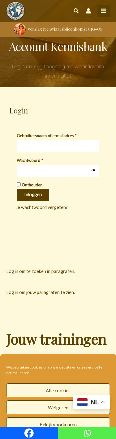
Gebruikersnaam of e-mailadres (53, 135)
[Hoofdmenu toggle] (103, 11)
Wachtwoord (36, 159)
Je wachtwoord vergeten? (42, 207)
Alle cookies (58, 390)
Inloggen (33, 194)
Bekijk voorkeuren (58, 424)
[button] (76, 11)
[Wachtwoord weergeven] (94, 170)
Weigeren (58, 407)
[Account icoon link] (88, 11)
